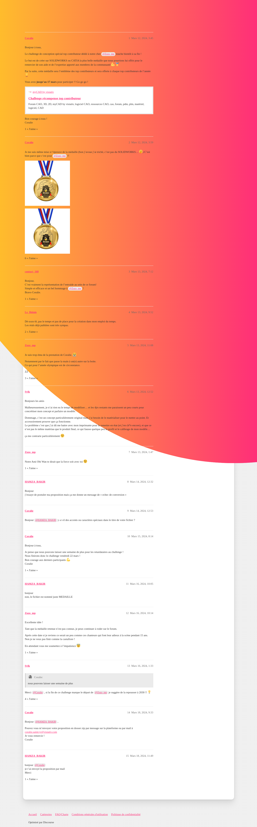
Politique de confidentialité (125, 814)
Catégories (46, 814)
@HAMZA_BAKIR (45, 520)
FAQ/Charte (61, 814)
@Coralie (38, 692)
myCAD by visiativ (43, 92)
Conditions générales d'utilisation (90, 814)
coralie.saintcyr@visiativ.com (41, 732)
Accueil (32, 814)
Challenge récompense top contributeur (54, 98)
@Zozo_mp (108, 54)
